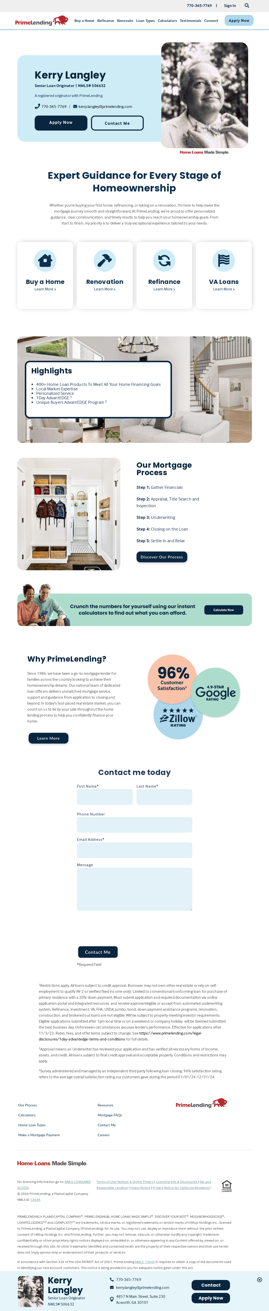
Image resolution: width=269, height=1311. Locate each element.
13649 (35, 1199)
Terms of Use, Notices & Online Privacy (125, 1181)
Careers (103, 1135)
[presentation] (114, 925)
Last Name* (147, 786)
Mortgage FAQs (110, 1115)
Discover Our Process (162, 556)
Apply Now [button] (211, 1298)
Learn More (48, 738)
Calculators (26, 1115)
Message (85, 864)
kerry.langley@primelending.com (105, 106)
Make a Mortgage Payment (39, 1135)
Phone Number (91, 814)
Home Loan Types (32, 1125)
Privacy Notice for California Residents (181, 1187)
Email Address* (90, 839)
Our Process (27, 1105)
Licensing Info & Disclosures (177, 1181)
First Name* (88, 786)
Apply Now (61, 122)
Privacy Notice (140, 1187)
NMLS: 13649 (145, 1262)
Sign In (230, 5)
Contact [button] (211, 1285)
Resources (105, 1105)
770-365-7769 (54, 106)
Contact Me (117, 123)
